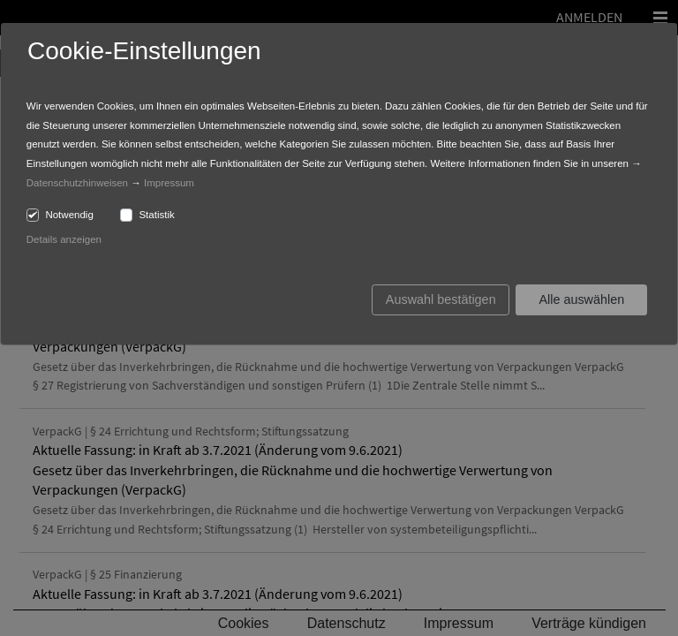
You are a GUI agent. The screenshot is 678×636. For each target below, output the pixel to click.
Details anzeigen (64, 239)
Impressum (169, 183)
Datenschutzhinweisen (77, 183)
